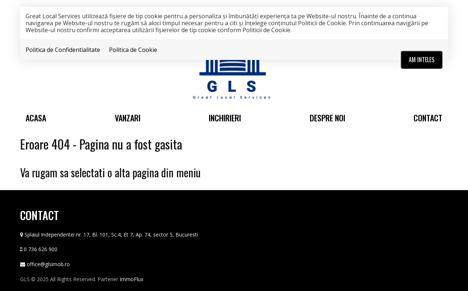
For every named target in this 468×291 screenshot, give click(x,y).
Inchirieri (225, 118)
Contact (428, 118)
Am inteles (421, 59)
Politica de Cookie (133, 50)
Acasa (36, 118)
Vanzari (127, 118)
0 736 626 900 (40, 249)
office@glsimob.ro (48, 264)
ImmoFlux (131, 279)
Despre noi (327, 118)
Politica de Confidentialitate (63, 50)
